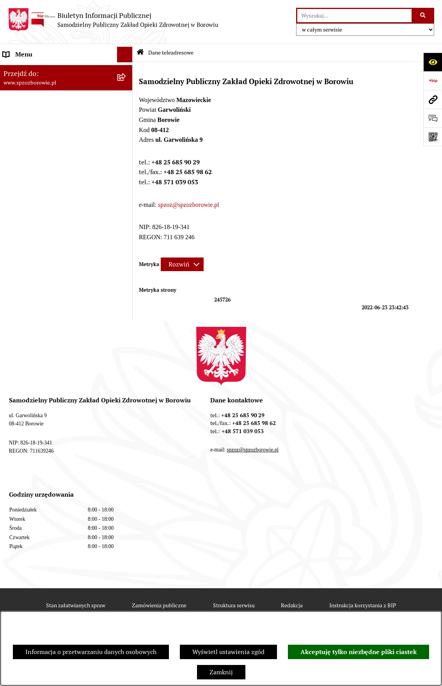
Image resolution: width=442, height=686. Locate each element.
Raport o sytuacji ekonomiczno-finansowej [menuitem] (47, 168)
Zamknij (221, 672)
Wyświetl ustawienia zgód (228, 652)
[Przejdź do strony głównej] (113, 20)
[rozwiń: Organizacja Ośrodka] (126, 117)
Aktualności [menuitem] (19, 85)
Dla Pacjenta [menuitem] (20, 132)
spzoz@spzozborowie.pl (188, 204)
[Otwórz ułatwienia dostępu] (432, 62)
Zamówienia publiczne (159, 605)
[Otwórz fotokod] (432, 136)
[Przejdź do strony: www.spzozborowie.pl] (432, 99)
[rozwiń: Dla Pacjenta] (126, 132)
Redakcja (292, 605)
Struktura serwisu (234, 605)
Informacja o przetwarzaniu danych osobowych (90, 652)
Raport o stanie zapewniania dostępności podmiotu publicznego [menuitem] (52, 208)
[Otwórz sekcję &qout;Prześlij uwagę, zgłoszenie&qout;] (432, 118)
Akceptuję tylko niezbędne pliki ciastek (358, 652)
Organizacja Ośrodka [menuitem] (32, 117)
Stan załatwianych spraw (75, 605)
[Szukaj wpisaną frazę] (423, 15)
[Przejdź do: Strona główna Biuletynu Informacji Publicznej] (140, 52)
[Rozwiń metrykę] (182, 264)
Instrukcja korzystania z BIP (362, 605)
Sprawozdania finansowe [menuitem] (38, 101)
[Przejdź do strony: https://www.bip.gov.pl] (432, 80)
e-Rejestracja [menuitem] (21, 148)
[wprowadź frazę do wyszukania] (354, 15)
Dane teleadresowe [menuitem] (29, 70)
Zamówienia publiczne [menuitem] (35, 188)
